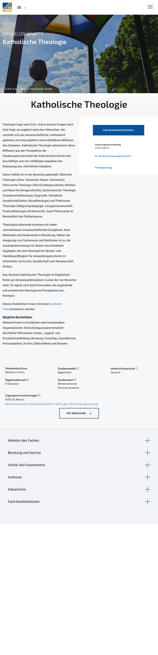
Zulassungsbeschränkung (108, 144)
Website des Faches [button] (23, 440)
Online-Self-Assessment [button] (26, 465)
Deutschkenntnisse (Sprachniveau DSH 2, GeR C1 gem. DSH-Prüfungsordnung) (51, 403)
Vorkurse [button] (15, 477)
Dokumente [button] (17, 489)
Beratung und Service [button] (24, 453)
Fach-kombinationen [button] (24, 501)
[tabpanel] (79, 54)
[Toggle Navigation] (150, 7)
